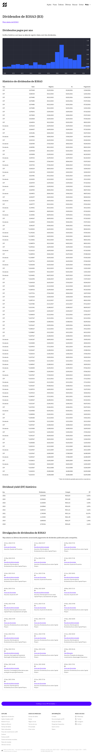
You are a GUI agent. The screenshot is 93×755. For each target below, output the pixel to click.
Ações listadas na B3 (7, 719)
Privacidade (32, 727)
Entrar (81, 5)
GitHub (79, 724)
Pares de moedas (6, 742)
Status (53, 729)
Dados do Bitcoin (6, 724)
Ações (49, 5)
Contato (54, 716)
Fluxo (55, 5)
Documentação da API (58, 719)
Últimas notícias (6, 744)
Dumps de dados (6, 727)
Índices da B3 (5, 737)
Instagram (80, 721)
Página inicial (32, 721)
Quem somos (55, 727)
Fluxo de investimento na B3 (9, 732)
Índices (61, 5)
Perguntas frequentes (58, 724)
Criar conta (32, 729)
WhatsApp (80, 716)
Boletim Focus (5, 721)
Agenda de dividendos (7, 716)
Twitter (79, 719)
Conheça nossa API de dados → (46, 704)
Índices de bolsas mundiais (9, 739)
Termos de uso (33, 724)
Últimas (68, 5)
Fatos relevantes (6, 729)
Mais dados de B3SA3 (11, 22)
